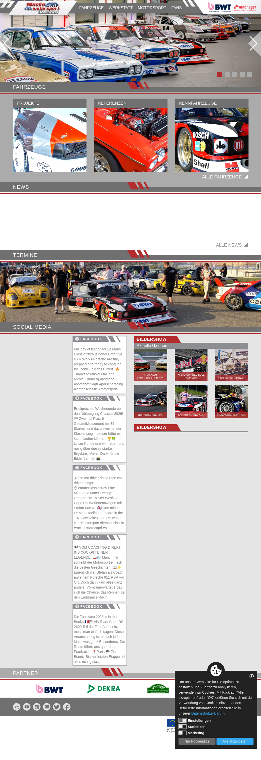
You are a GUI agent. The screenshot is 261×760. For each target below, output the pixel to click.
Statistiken (192, 726)
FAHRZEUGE (91, 8)
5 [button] (249, 74)
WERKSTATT (121, 8)
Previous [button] (7, 43)
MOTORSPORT (152, 8)
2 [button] (227, 74)
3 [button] (234, 74)
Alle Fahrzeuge (222, 176)
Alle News (229, 270)
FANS (176, 8)
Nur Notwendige (197, 741)
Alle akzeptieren (235, 741)
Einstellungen (194, 720)
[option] (130, 43)
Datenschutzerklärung (208, 713)
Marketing (191, 733)
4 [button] (242, 74)
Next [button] (253, 43)
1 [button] (219, 74)
